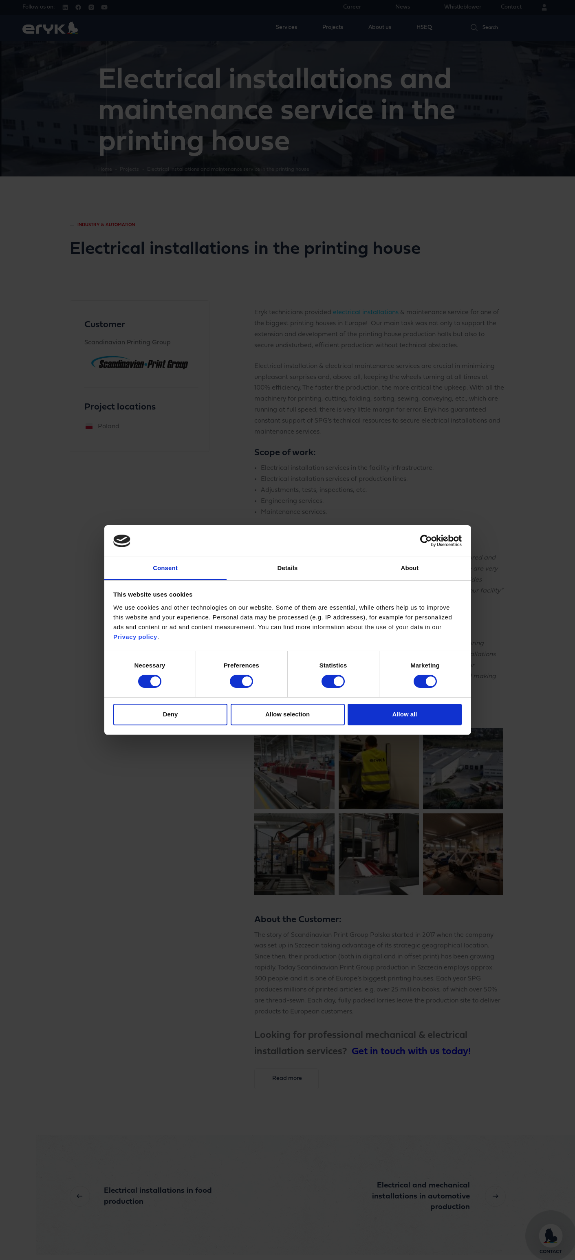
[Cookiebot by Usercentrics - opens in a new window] (426, 541)
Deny (170, 714)
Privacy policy (135, 636)
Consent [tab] (165, 567)
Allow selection (287, 714)
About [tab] (410, 567)
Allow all (404, 714)
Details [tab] (288, 567)
